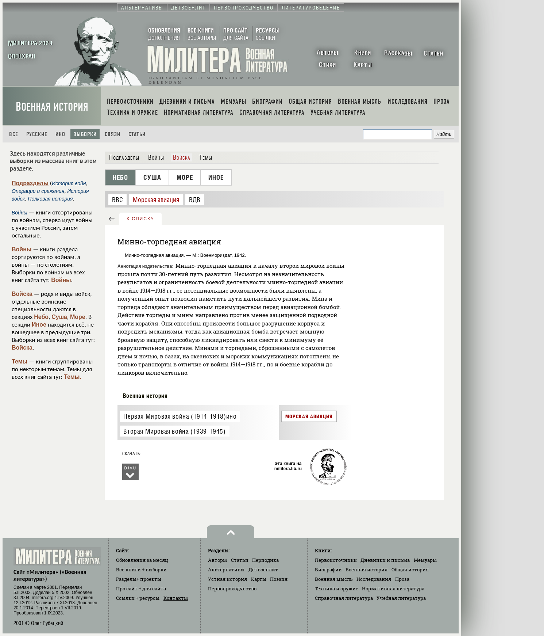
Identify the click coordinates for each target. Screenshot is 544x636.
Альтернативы (226, 569)
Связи (112, 134)
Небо (41, 317)
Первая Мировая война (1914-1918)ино (179, 416)
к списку (140, 218)
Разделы (138, 579)
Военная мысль (334, 579)
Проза (402, 579)
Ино (60, 134)
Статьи (137, 134)
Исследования (373, 579)
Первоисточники (336, 560)
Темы (19, 361)
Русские (36, 134)
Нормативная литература (393, 588)
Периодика (265, 560)
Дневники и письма (385, 560)
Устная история (227, 579)
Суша (59, 317)
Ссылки (137, 598)
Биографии (328, 569)
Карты (258, 579)
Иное (39, 324)
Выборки (85, 134)
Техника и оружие (336, 588)
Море (77, 317)
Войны (22, 249)
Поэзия (279, 579)
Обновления (142, 560)
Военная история (52, 107)
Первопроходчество (232, 588)
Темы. (72, 377)
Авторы (217, 560)
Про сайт (141, 588)
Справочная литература (344, 598)
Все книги (141, 569)
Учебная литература (401, 598)
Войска (22, 294)
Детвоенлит (263, 569)
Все (13, 134)
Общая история (410, 569)
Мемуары (425, 560)
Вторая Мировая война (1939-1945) (174, 431)
